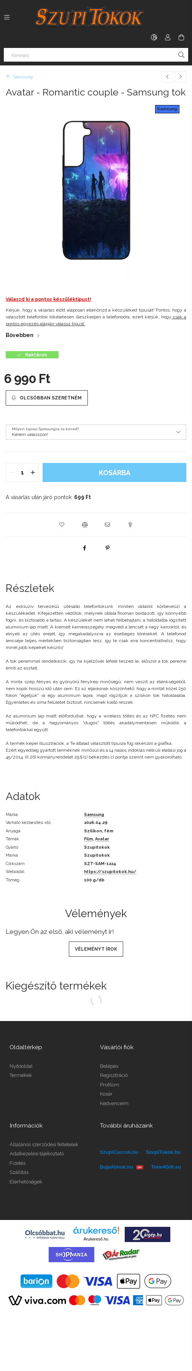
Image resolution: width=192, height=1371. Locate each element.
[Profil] (168, 37)
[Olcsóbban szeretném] (47, 398)
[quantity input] (22, 472)
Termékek (21, 1075)
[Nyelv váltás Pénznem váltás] (154, 37)
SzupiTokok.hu (163, 1152)
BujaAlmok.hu (122, 1167)
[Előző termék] (167, 77)
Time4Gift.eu (166, 1167)
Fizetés (17, 1163)
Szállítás (19, 1172)
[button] (62, 524)
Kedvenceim (114, 1103)
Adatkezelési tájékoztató (37, 1153)
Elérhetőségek (26, 1182)
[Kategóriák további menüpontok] (7, 17)
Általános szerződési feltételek (44, 1144)
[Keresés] (96, 55)
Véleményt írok (96, 949)
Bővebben (19, 335)
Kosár (106, 1094)
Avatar (102, 839)
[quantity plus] (32, 472)
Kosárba (114, 473)
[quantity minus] (11, 472)
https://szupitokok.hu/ (110, 871)
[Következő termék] (180, 77)
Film (88, 839)
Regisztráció (114, 1075)
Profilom (109, 1085)
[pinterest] (107, 547)
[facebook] (84, 547)
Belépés (109, 1066)
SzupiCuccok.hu (119, 1152)
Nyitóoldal (21, 1066)
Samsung (167, 109)
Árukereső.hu (96, 1239)
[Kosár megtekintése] (181, 37)
